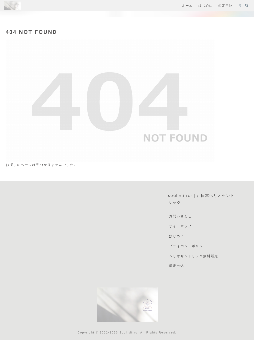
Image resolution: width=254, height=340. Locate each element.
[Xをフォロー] (240, 6)
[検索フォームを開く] (246, 5)
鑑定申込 (176, 266)
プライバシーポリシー (188, 246)
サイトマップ (180, 226)
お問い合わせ (180, 216)
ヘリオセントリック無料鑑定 (193, 256)
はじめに (176, 236)
